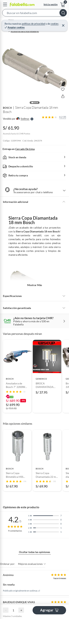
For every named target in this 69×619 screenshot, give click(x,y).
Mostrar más (34, 285)
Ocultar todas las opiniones (34, 552)
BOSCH (7, 107)
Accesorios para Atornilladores (25, 31)
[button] (34, 13)
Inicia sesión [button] (51, 4)
